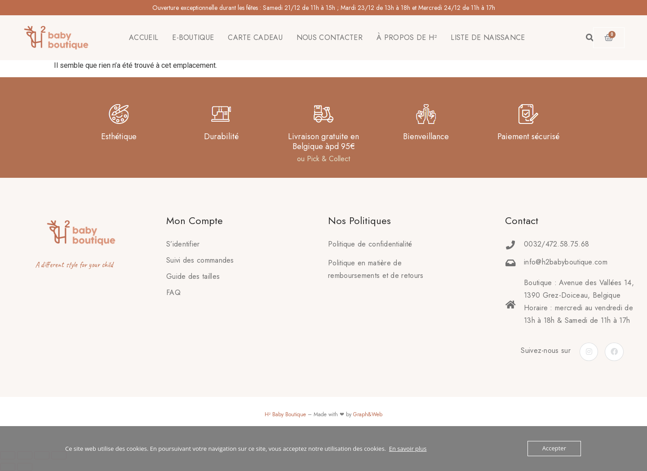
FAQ (173, 292)
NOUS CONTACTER (330, 37)
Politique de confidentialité (370, 244)
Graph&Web (367, 414)
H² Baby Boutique (285, 414)
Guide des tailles (193, 276)
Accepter (554, 449)
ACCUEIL (143, 37)
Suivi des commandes (200, 260)
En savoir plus (408, 449)
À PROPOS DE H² (407, 37)
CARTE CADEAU (255, 37)
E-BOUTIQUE (193, 37)
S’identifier (183, 244)
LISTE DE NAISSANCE (488, 37)
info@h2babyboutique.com (565, 262)
